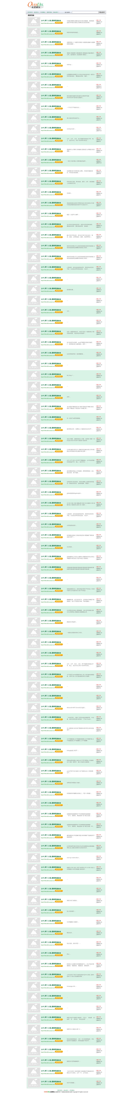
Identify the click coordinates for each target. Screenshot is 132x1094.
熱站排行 (55, 12)
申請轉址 (42, 12)
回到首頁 (30, 12)
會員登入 (36, 12)
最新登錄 (49, 12)
